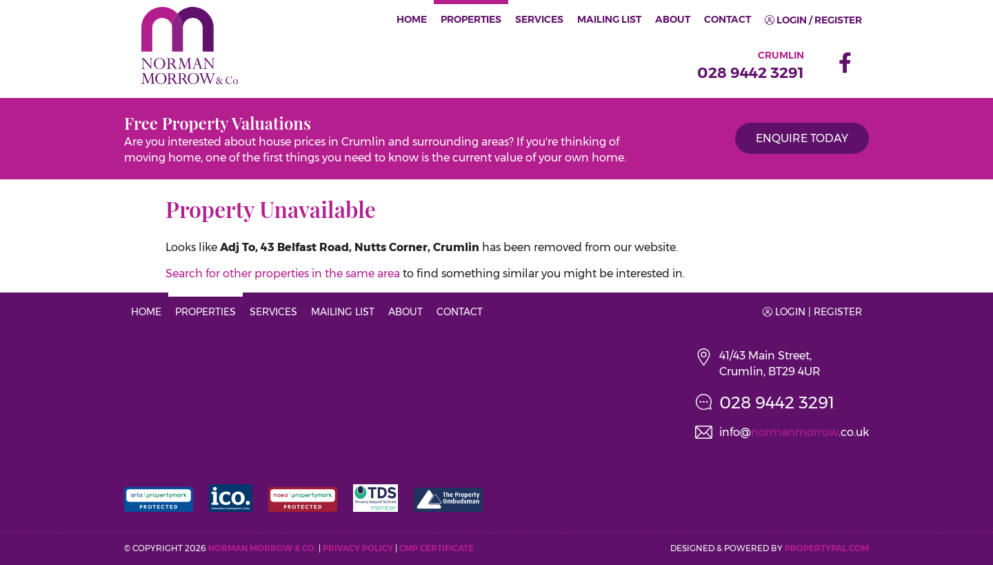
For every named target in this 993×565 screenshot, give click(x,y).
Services (539, 19)
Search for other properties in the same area (283, 273)
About (672, 19)
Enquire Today (802, 138)
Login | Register (812, 312)
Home (412, 19)
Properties (471, 19)
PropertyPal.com (827, 548)
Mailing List (609, 19)
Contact (727, 19)
